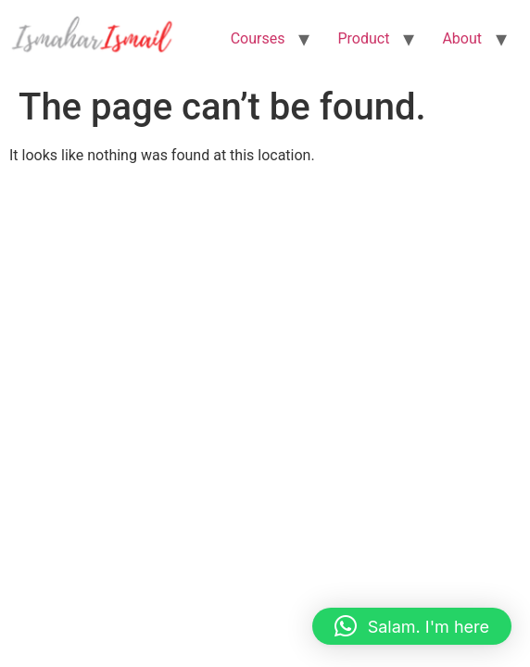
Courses (258, 38)
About (462, 38)
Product (363, 38)
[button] (411, 626)
